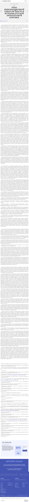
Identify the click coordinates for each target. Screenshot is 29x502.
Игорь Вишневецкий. (14, 465)
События (2, 487)
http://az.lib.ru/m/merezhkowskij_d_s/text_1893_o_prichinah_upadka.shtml (10, 410)
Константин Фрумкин (5, 444)
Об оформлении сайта (3, 489)
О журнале (23, 484)
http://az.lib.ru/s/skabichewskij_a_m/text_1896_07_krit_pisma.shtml (18, 419)
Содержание (25, 450)
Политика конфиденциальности (3, 490)
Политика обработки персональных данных (3, 492)
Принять (26, 500)
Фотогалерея (2, 488)
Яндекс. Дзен (17, 487)
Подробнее (2, 500)
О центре (23, 485)
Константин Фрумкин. (14, 469)
